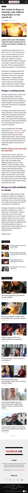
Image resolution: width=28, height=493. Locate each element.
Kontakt (18, 485)
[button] (2, 2)
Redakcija (6, 20)
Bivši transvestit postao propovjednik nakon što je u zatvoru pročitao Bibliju (13, 381)
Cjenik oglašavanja (20, 487)
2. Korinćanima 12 (16, 130)
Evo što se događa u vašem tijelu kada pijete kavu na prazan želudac (13, 317)
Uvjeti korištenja (14, 488)
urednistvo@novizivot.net (18, 470)
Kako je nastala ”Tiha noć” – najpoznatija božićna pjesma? (11, 338)
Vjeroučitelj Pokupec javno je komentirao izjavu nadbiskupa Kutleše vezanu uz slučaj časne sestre (12, 405)
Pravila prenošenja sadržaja (9, 487)
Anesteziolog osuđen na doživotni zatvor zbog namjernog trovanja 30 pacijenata (13, 429)
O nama (8, 485)
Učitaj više (14, 436)
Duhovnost (3, 6)
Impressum (13, 485)
